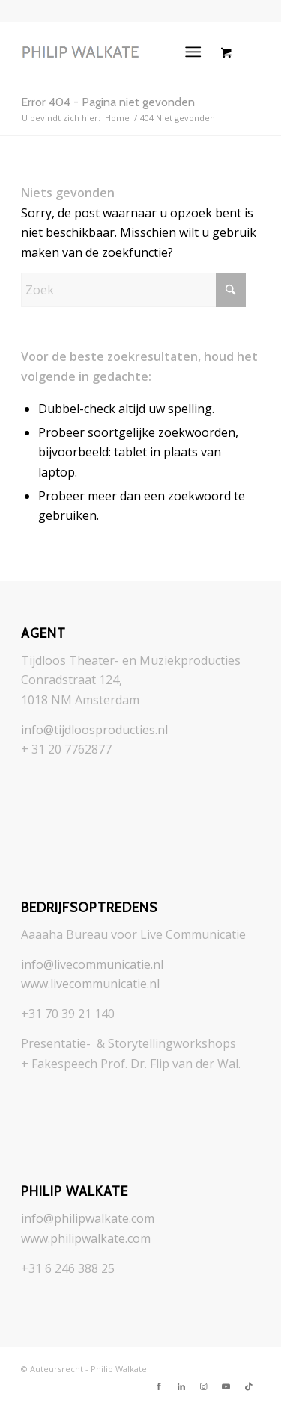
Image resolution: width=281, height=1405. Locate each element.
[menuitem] (196, 51)
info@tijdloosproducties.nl (94, 730)
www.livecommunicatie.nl (90, 984)
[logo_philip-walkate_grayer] (116, 51)
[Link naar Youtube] (226, 1386)
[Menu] (193, 51)
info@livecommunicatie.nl (92, 964)
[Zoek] (133, 290)
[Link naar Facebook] (159, 1386)
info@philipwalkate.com (87, 1218)
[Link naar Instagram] (204, 1386)
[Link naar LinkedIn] (181, 1386)
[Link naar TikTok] (249, 1386)
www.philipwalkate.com (86, 1238)
